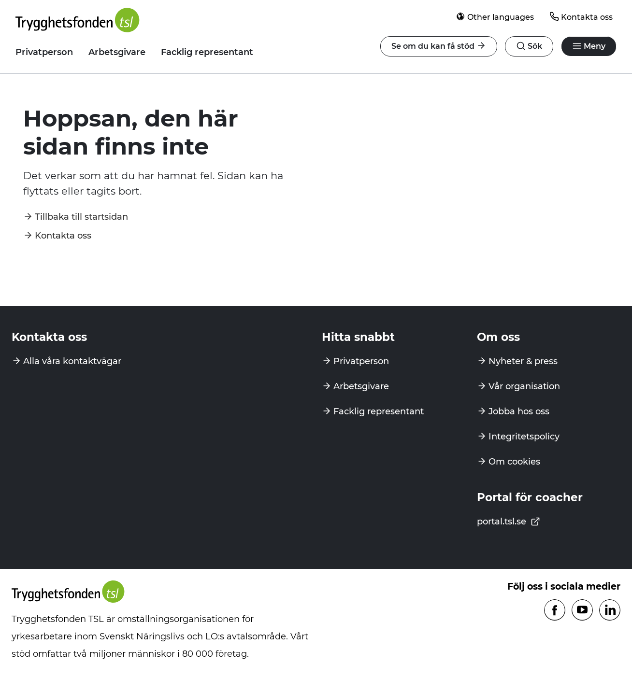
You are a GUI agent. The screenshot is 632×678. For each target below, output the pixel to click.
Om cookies (514, 461)
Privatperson (44, 52)
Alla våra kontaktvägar (72, 361)
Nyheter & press (523, 361)
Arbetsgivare (116, 52)
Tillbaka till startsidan (81, 217)
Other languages (495, 17)
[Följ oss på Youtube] (582, 610)
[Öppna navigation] (529, 46)
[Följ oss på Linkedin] (609, 610)
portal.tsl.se (508, 521)
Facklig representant (207, 52)
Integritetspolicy (524, 436)
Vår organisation (524, 386)
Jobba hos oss (518, 411)
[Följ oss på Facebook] (554, 610)
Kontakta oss (581, 17)
